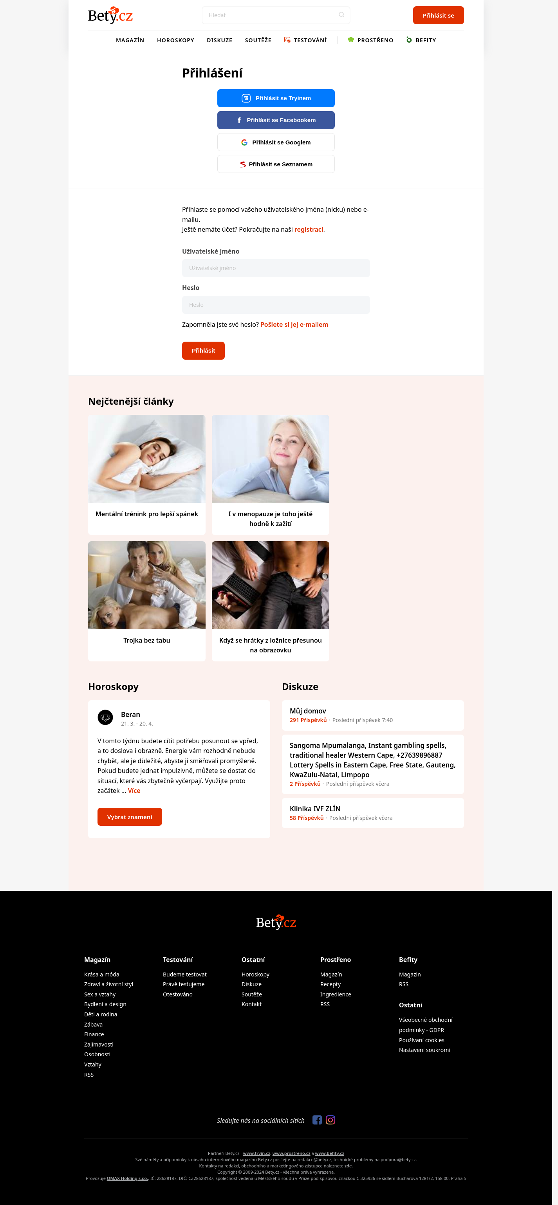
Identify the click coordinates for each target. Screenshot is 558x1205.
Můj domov (308, 710)
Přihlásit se (438, 15)
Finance (94, 1034)
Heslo (191, 287)
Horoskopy (175, 40)
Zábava (93, 1024)
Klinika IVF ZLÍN (315, 808)
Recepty (330, 984)
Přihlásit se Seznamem (276, 164)
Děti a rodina (100, 1014)
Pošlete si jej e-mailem (294, 324)
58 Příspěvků (307, 817)
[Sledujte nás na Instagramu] (328, 1120)
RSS (89, 1074)
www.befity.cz (329, 1153)
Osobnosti (97, 1054)
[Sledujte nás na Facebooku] (315, 1120)
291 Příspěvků (308, 720)
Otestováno (178, 994)
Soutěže (258, 40)
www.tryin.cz (256, 1153)
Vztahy (92, 1064)
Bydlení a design (105, 1004)
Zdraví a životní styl (108, 984)
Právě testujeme (183, 984)
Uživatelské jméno (211, 251)
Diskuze (220, 40)
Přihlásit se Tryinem (276, 98)
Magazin (410, 974)
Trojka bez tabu (146, 640)
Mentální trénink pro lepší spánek (147, 514)
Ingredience (335, 994)
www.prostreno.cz (292, 1153)
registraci (308, 229)
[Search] (276, 15)
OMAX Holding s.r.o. (127, 1178)
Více (134, 790)
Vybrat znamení (129, 817)
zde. (349, 1166)
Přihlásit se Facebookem (276, 120)
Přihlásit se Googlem (276, 142)
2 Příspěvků (305, 783)
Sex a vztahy (100, 994)
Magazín (130, 40)
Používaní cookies (421, 1040)
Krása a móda (101, 974)
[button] (341, 15)
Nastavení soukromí (424, 1050)
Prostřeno (371, 40)
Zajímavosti (99, 1044)
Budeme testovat (185, 974)
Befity (421, 40)
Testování (305, 40)
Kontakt (252, 1004)
